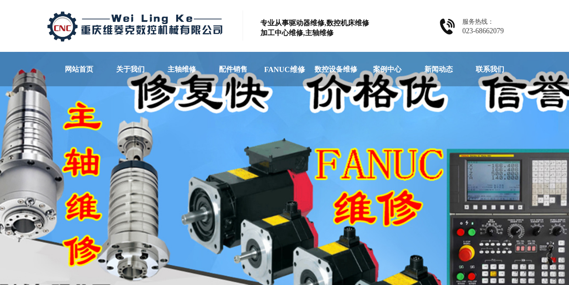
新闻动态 (438, 69)
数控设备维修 (336, 69)
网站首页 (79, 69)
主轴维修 (182, 69)
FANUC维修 (284, 69)
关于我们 (130, 69)
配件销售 (233, 69)
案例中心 (387, 69)
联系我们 (490, 69)
